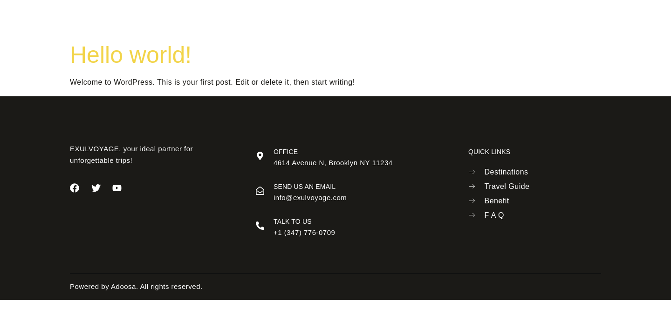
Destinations (313, 18)
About (264, 18)
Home (225, 18)
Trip (358, 18)
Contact (443, 18)
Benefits (397, 18)
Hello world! (131, 55)
